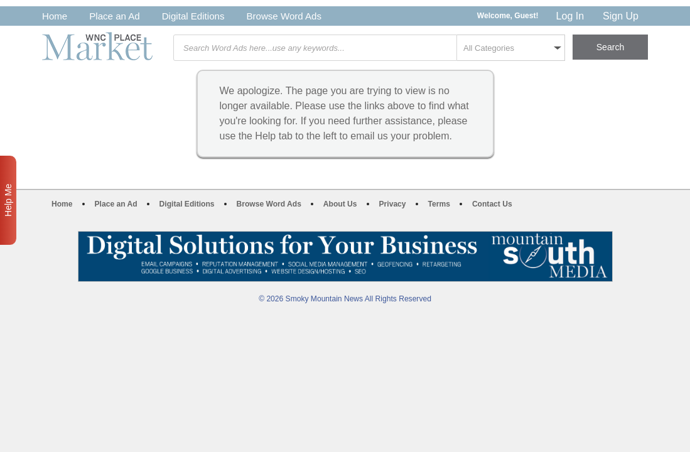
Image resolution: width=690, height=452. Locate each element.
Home (54, 16)
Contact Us (492, 204)
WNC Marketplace (97, 46)
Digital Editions (193, 16)
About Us (340, 204)
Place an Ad (114, 16)
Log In (570, 16)
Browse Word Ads (283, 16)
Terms (439, 204)
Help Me (8, 200)
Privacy (392, 204)
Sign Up (621, 16)
